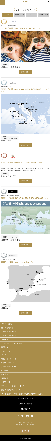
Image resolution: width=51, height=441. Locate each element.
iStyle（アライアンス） (10, 363)
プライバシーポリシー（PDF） (13, 386)
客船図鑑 (4, 339)
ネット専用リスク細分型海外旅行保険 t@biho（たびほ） (23, 394)
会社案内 (4, 374)
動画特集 (4, 347)
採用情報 (4, 378)
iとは (5, 370)
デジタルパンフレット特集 (11, 343)
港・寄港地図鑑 (7, 328)
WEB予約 (25, 409)
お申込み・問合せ (25, 404)
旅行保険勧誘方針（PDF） (11, 390)
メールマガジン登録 (25, 399)
